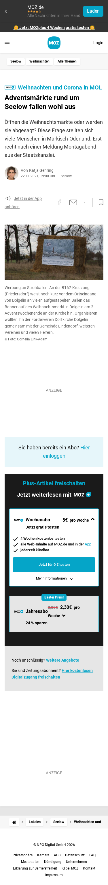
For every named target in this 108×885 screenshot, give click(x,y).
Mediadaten (30, 862)
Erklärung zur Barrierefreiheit (35, 868)
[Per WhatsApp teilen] (84, 202)
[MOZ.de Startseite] (54, 42)
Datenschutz (75, 855)
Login (98, 42)
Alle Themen (67, 61)
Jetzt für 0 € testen (54, 564)
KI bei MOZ (70, 868)
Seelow (15, 61)
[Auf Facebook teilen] (59, 202)
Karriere (43, 855)
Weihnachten (39, 61)
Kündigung (52, 862)
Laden (93, 11)
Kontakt (89, 868)
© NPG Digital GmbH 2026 (54, 845)
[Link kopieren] (49, 202)
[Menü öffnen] (7, 43)
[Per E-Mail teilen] (73, 202)
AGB (57, 855)
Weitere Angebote (62, 660)
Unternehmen (76, 862)
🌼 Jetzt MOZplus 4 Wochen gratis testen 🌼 (54, 27)
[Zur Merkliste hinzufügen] (99, 202)
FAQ (92, 855)
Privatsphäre (23, 855)
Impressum (54, 875)
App (88, 544)
